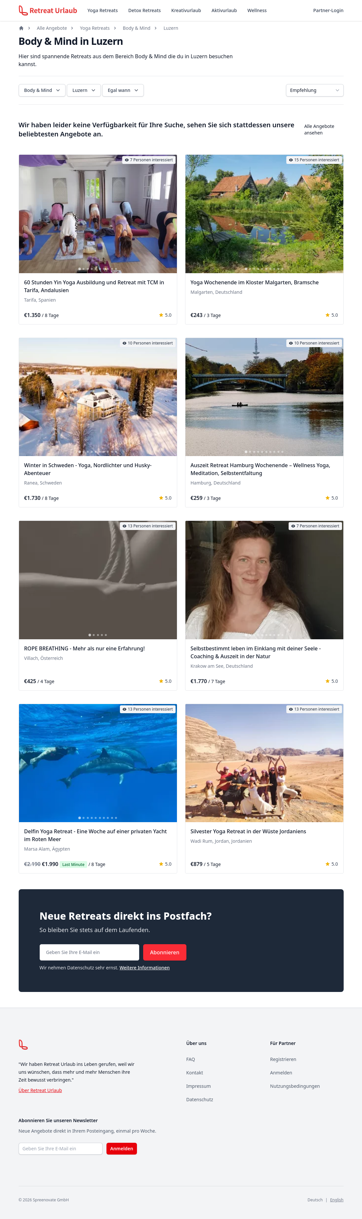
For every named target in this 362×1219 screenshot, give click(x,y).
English (337, 1200)
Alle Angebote (52, 28)
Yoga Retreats (102, 10)
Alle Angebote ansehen (319, 129)
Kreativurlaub (186, 10)
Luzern (170, 28)
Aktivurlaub (224, 10)
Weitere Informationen (145, 967)
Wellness (257, 10)
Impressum (198, 1086)
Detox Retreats (144, 10)
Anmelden (281, 1072)
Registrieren (283, 1059)
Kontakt (194, 1072)
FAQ (190, 1059)
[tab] (79, 269)
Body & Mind (136, 28)
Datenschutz (199, 1099)
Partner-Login (328, 10)
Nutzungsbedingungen (295, 1086)
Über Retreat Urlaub (40, 1090)
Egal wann (124, 90)
